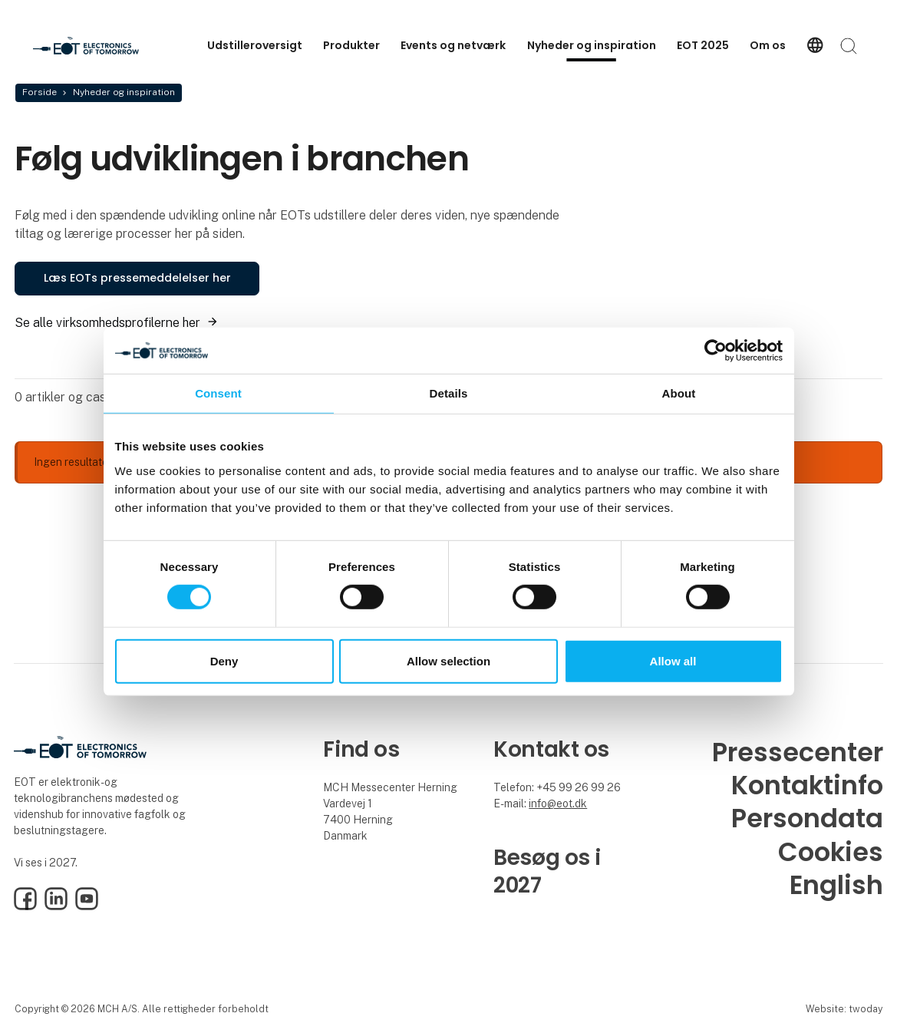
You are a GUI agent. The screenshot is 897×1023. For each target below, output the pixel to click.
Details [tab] (449, 392)
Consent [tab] (218, 392)
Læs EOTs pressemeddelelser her (137, 277)
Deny (224, 661)
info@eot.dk (558, 803)
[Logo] (94, 45)
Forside (39, 92)
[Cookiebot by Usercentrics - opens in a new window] (715, 349)
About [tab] (679, 392)
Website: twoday (844, 1009)
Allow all (673, 661)
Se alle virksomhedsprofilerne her (107, 322)
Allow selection (448, 661)
